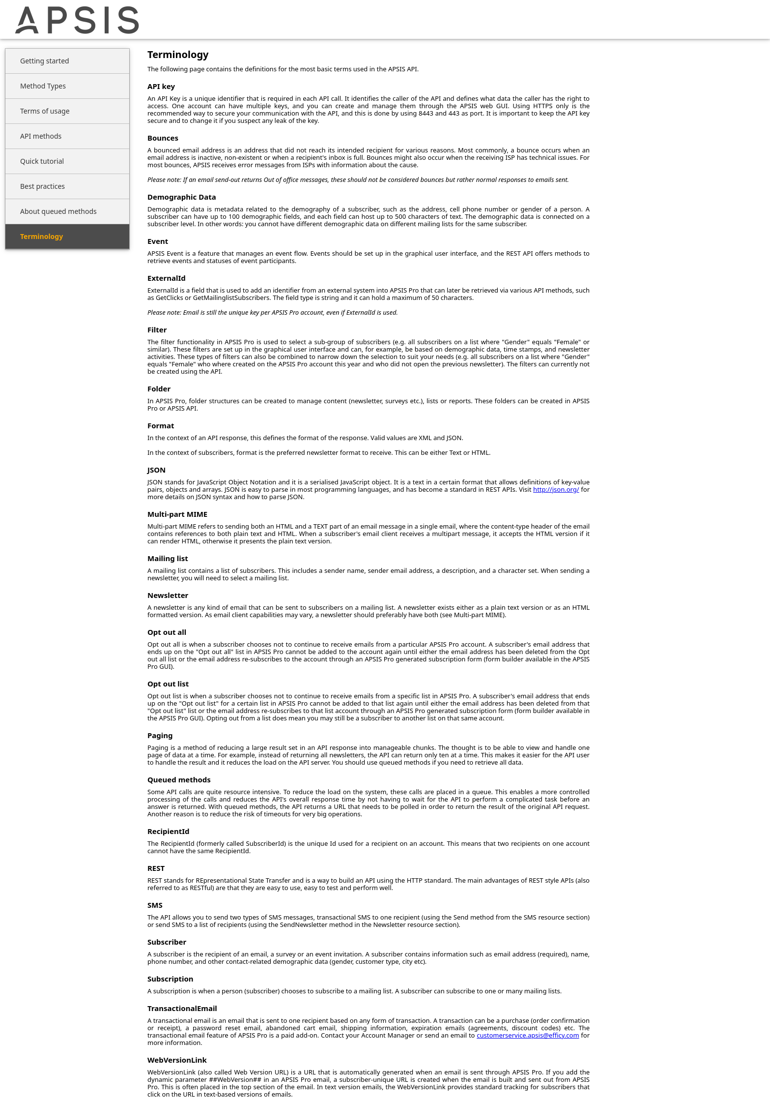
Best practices (42, 186)
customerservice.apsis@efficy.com (528, 1035)
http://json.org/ (556, 489)
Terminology (41, 236)
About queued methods (58, 211)
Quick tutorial (42, 161)
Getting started (44, 60)
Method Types (43, 85)
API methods (40, 136)
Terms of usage (45, 111)
